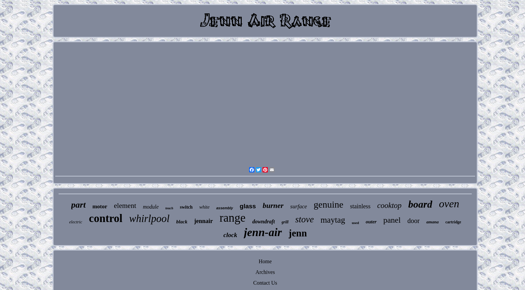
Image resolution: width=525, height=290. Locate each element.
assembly (224, 208)
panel (392, 220)
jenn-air (263, 232)
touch (169, 208)
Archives (265, 272)
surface (298, 206)
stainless (360, 206)
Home (265, 261)
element (125, 206)
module (151, 207)
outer (371, 221)
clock (230, 234)
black (181, 221)
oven (449, 204)
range (233, 217)
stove (304, 219)
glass (248, 206)
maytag (332, 219)
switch (186, 207)
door (413, 220)
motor (99, 206)
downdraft (263, 221)
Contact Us (265, 283)
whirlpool (149, 218)
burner (272, 205)
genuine (329, 204)
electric (75, 221)
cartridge (453, 222)
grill (285, 222)
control (106, 218)
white (204, 207)
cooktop (389, 205)
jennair (203, 221)
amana (432, 221)
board (420, 204)
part (78, 205)
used (355, 223)
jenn (298, 233)
